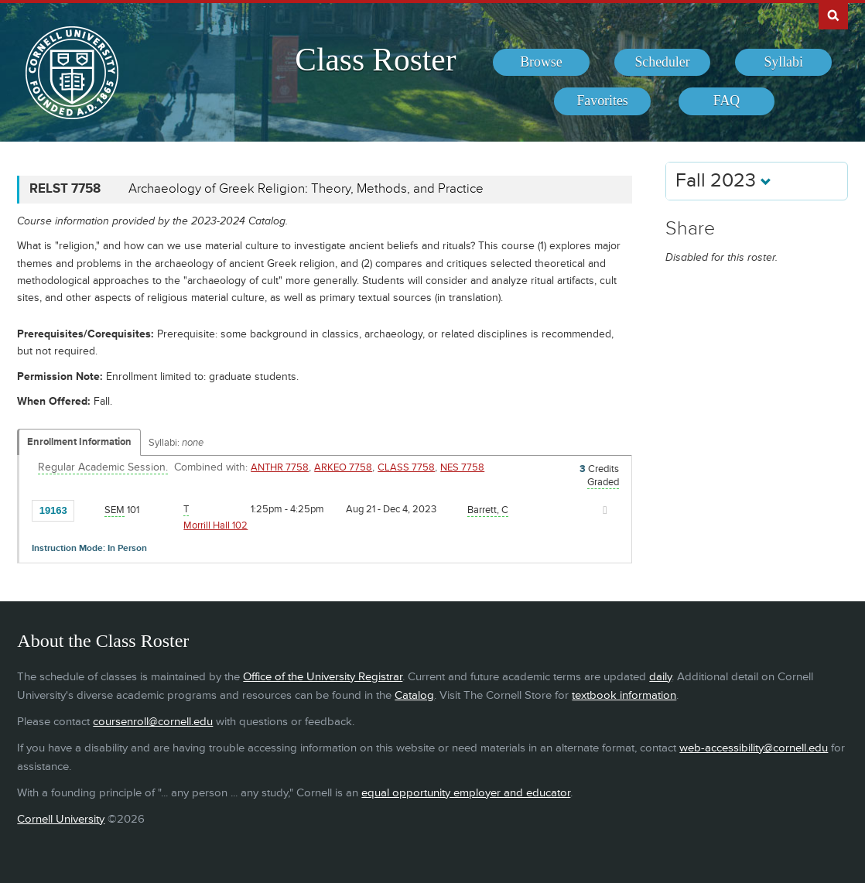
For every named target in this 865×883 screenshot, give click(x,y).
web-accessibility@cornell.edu (753, 748)
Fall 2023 (723, 181)
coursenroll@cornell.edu (153, 721)
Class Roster (375, 59)
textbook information (624, 695)
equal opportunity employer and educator (465, 792)
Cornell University (60, 819)
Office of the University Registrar (322, 676)
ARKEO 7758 (343, 467)
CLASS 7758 (406, 467)
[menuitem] (541, 63)
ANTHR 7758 (280, 467)
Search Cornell (833, 14)
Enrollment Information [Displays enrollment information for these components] (79, 442)
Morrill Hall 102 (215, 525)
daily (660, 676)
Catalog (414, 695)
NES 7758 (462, 467)
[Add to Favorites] (89, 509)
